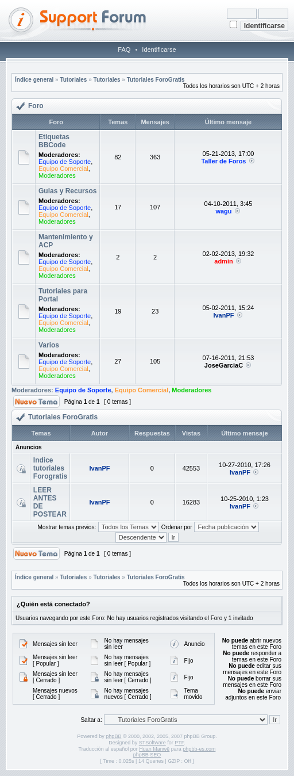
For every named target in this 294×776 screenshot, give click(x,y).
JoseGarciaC (223, 365)
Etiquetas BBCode (53, 141)
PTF (179, 743)
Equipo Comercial (63, 168)
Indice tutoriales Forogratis (50, 468)
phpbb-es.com (199, 749)
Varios (48, 345)
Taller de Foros (223, 161)
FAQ (124, 49)
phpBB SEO (147, 755)
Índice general (34, 80)
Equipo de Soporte (64, 161)
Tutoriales (73, 80)
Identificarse (159, 49)
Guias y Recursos (67, 191)
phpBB (113, 736)
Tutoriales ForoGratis (156, 80)
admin (223, 261)
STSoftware (152, 743)
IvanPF (223, 315)
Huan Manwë (154, 749)
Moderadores (57, 175)
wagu (223, 211)
